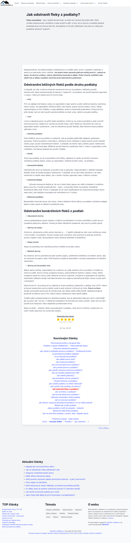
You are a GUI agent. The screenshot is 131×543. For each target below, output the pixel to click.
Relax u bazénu (51, 513)
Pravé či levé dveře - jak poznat (13, 516)
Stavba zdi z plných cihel (10, 514)
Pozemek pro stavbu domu (11, 520)
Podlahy (68, 422)
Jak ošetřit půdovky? (65, 375)
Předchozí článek (59, 419)
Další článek (73, 419)
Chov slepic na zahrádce (36, 482)
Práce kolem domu (87, 3)
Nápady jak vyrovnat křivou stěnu (40, 467)
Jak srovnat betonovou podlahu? (65, 365)
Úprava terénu (67, 510)
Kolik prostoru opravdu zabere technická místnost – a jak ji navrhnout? (55, 479)
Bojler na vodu (7, 511)
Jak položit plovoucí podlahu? (65, 367)
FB (72, 533)
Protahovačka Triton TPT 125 (12, 509)
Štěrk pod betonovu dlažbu (11, 527)
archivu (111, 518)
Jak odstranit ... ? (81, 422)
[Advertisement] (65, 50)
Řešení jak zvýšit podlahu (65, 405)
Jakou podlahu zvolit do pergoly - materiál (65, 408)
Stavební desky (73, 513)
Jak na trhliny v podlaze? (65, 392)
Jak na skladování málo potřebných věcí (43, 470)
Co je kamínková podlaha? (65, 356)
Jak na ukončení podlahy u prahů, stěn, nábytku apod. (65, 413)
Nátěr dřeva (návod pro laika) (38, 476)
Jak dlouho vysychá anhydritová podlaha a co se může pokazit (65, 403)
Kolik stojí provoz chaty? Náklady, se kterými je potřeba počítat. (53, 485)
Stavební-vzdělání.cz (57, 531)
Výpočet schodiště (8, 522)
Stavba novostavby (27, 3)
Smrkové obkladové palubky (65, 348)
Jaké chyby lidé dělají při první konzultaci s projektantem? (50, 495)
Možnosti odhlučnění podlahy (65, 411)
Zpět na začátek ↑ (96, 533)
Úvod (44, 422)
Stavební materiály (69, 3)
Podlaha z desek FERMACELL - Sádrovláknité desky (65, 346)
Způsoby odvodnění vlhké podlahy (65, 397)
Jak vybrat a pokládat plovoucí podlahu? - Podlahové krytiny (65, 351)
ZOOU (76, 533)
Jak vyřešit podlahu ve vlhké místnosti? (65, 384)
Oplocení (78, 510)
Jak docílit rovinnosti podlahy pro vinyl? (42, 492)
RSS (80, 533)
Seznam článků (53, 533)
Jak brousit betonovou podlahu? (65, 394)
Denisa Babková (103, 428)
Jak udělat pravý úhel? (65, 359)
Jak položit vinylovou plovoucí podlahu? (65, 370)
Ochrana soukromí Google (37, 533)
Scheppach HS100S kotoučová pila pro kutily (17, 524)
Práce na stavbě (53, 3)
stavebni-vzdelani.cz (113, 522)
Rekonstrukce (40, 3)
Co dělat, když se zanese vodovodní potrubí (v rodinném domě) (53, 489)
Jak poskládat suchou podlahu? (65, 378)
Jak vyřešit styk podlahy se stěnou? (65, 386)
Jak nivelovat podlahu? (65, 362)
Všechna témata (66, 517)
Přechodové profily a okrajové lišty (65, 343)
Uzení (48, 517)
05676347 (105, 524)
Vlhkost (55, 517)
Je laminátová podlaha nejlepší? (65, 354)
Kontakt (86, 533)
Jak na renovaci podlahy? (65, 400)
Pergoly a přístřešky (53, 510)
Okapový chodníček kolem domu (40, 473)
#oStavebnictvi (64, 533)
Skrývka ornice (7, 518)
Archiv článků (102, 3)
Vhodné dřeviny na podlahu (65, 381)
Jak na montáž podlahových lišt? (65, 373)
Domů (17, 3)
